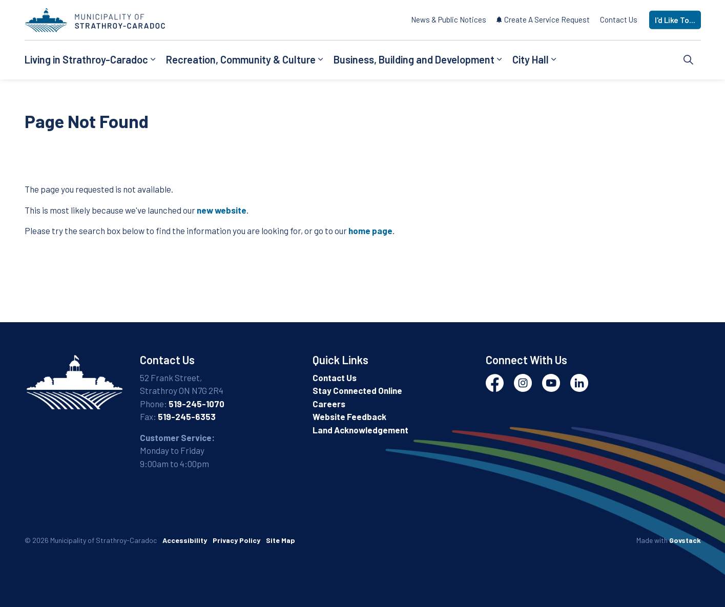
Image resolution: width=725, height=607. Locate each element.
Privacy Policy (236, 540)
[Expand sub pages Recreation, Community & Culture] (321, 60)
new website (221, 210)
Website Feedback (349, 416)
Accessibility (184, 540)
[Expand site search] (689, 60)
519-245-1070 (196, 404)
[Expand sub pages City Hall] (554, 60)
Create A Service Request (543, 19)
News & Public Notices (448, 19)
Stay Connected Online (357, 390)
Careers (329, 404)
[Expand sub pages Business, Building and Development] (499, 60)
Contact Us (618, 19)
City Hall (530, 59)
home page (370, 230)
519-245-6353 (187, 416)
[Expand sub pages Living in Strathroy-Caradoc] (153, 60)
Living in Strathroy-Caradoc (86, 59)
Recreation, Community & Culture (241, 59)
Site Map (280, 540)
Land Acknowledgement (360, 430)
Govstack (685, 540)
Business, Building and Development (414, 59)
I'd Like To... (675, 20)
